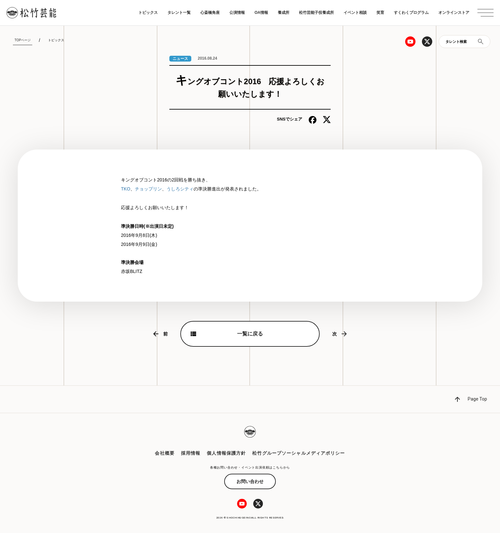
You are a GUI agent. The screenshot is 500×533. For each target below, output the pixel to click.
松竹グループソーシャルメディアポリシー (298, 453)
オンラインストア (453, 12)
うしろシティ (180, 188)
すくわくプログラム (411, 12)
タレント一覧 (179, 12)
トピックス (148, 12)
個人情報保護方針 (226, 453)
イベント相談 (355, 12)
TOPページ (23, 40)
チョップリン (148, 188)
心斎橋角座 (210, 12)
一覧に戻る (250, 333)
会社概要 (164, 453)
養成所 (283, 12)
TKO (125, 188)
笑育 (380, 12)
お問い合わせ (250, 481)
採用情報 (190, 453)
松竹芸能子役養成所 (316, 12)
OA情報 (261, 12)
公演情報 (237, 12)
